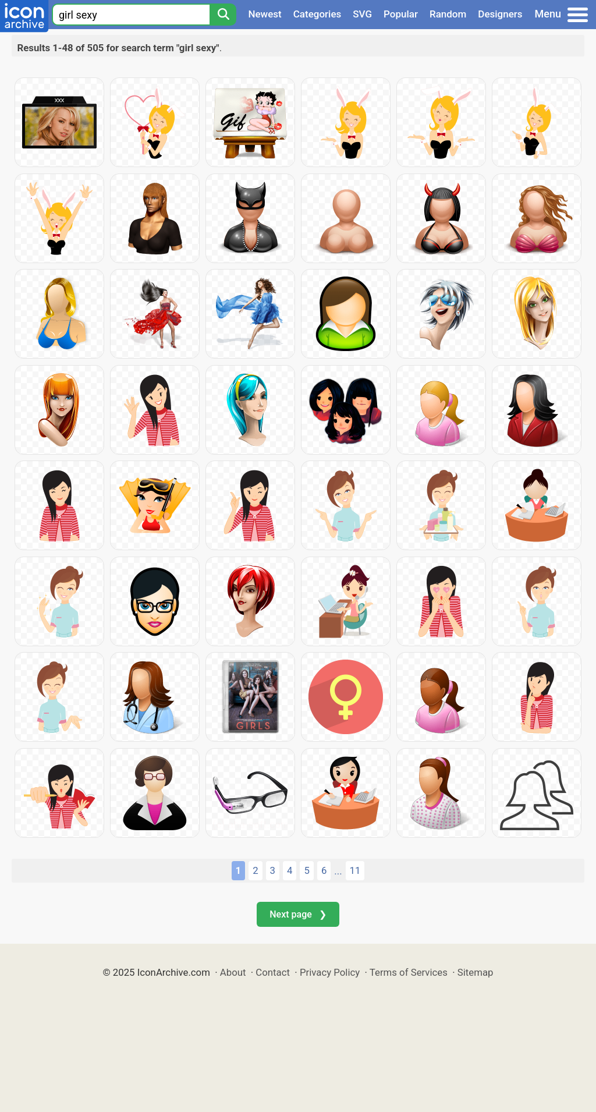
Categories (317, 14)
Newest (264, 14)
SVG (362, 14)
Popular (401, 14)
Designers (500, 14)
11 (355, 870)
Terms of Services (409, 972)
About (233, 972)
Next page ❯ (297, 914)
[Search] (223, 14)
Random (448, 14)
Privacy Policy (330, 972)
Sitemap (475, 972)
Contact (273, 972)
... (338, 871)
